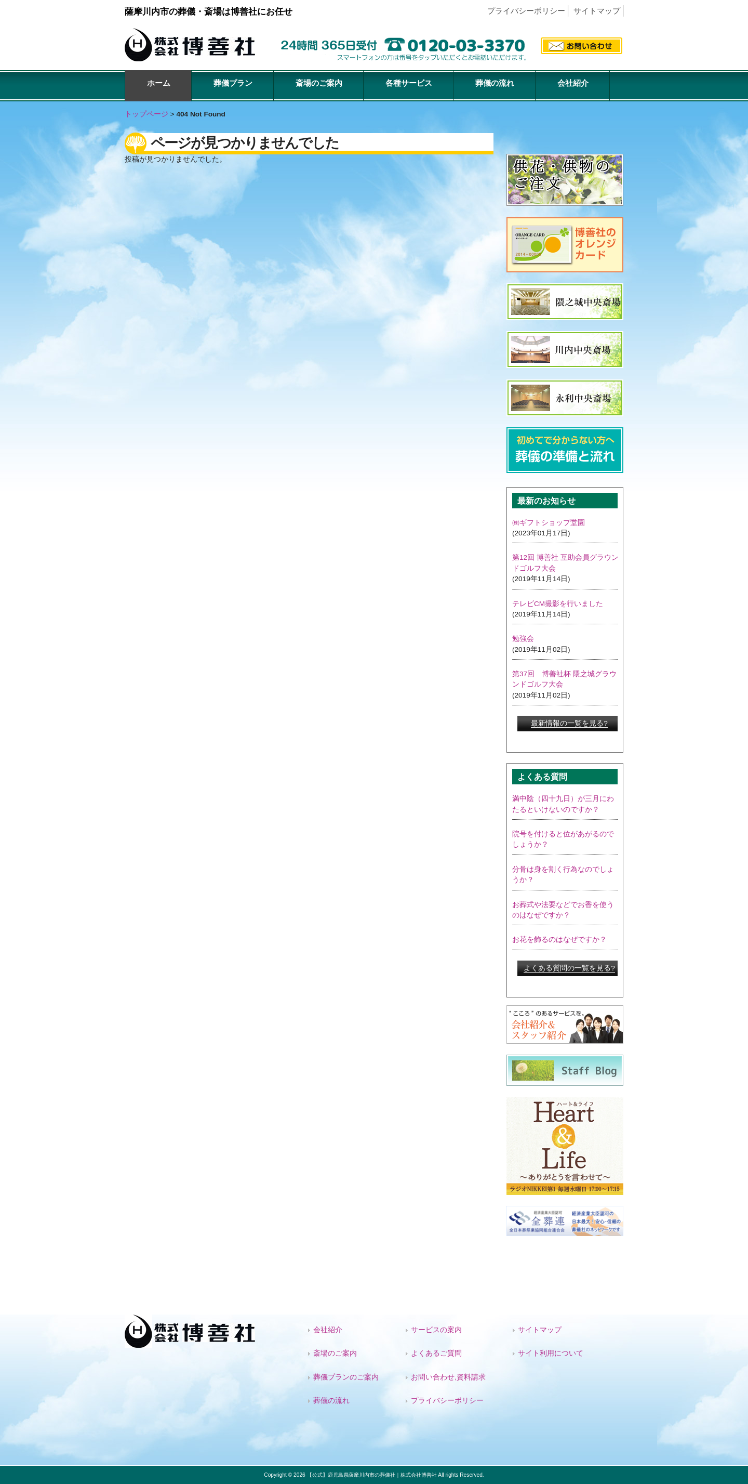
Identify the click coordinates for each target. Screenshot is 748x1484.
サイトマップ (596, 10)
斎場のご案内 (335, 1353)
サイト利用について (550, 1353)
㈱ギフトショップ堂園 (548, 523)
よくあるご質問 (436, 1353)
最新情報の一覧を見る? (569, 723)
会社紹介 (327, 1330)
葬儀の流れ (331, 1400)
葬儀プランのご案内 (346, 1377)
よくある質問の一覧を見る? (569, 968)
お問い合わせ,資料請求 (448, 1377)
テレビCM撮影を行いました (557, 604)
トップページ (146, 114)
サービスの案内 (436, 1330)
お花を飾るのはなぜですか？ (559, 939)
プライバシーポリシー (526, 10)
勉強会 (523, 638)
